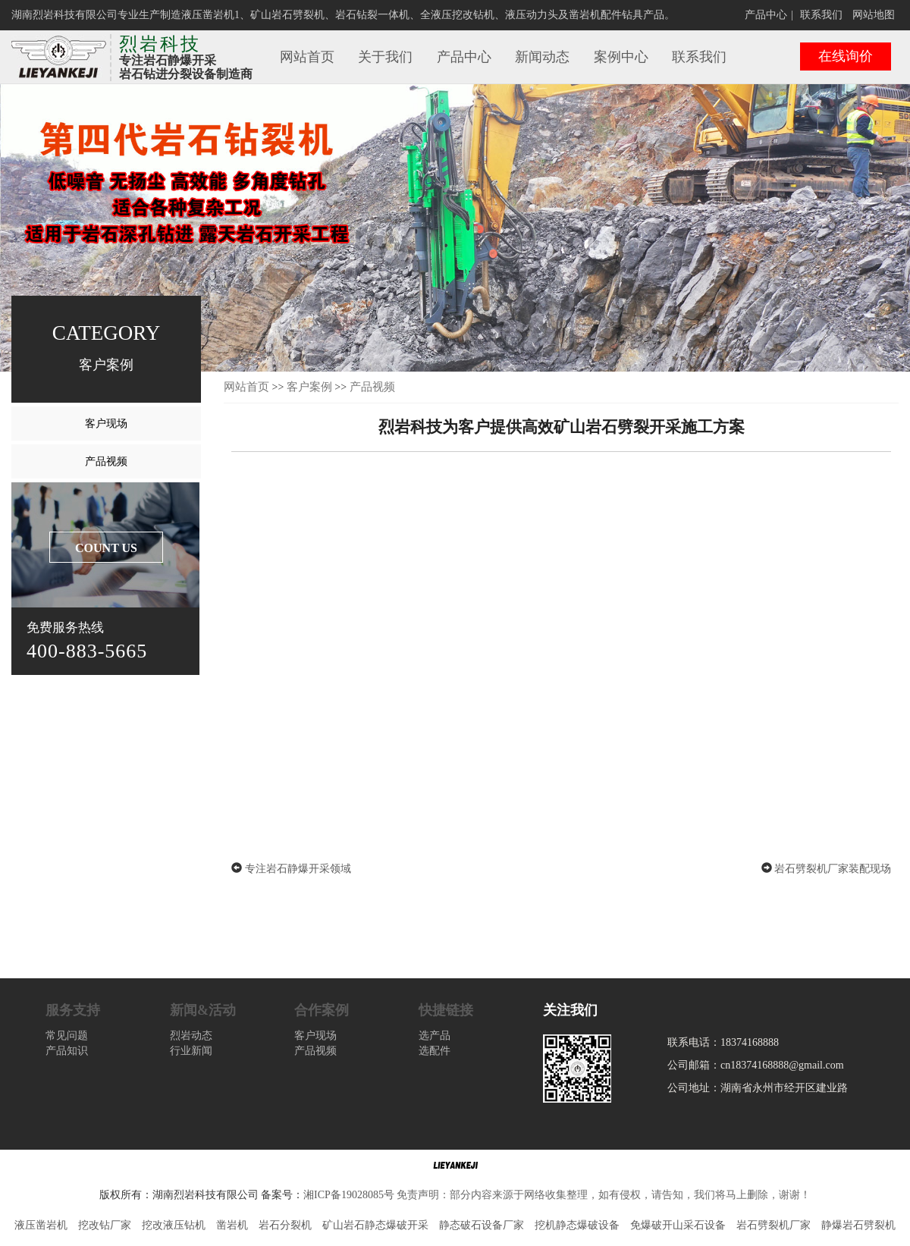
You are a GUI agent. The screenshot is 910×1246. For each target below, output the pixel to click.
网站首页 (307, 56)
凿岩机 (232, 1225)
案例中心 (621, 56)
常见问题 (67, 1035)
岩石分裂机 (285, 1225)
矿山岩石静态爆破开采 (375, 1225)
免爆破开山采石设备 (678, 1225)
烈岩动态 (191, 1035)
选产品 (434, 1035)
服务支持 (73, 1010)
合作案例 (321, 1010)
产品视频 (106, 461)
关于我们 (385, 56)
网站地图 (873, 14)
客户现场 (106, 423)
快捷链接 (446, 1010)
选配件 (434, 1050)
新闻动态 (542, 56)
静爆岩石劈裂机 (858, 1225)
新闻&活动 (203, 1010)
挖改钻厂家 (104, 1225)
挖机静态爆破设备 (577, 1225)
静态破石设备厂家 (481, 1225)
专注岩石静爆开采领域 (298, 868)
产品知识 (67, 1050)
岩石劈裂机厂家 (773, 1225)
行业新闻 (191, 1050)
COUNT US (106, 547)
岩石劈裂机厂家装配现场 (832, 868)
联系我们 (821, 14)
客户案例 (309, 387)
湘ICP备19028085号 (348, 1194)
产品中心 (766, 14)
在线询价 (845, 56)
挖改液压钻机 (174, 1225)
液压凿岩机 (40, 1225)
